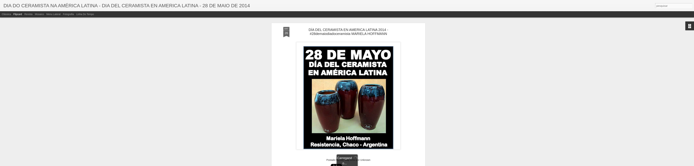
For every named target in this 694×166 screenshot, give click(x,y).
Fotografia (68, 14)
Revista (28, 14)
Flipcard (17, 14)
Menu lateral (53, 14)
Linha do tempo (85, 14)
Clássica (6, 14)
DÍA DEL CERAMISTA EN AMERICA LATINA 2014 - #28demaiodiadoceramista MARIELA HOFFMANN (348, 26)
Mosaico (39, 14)
